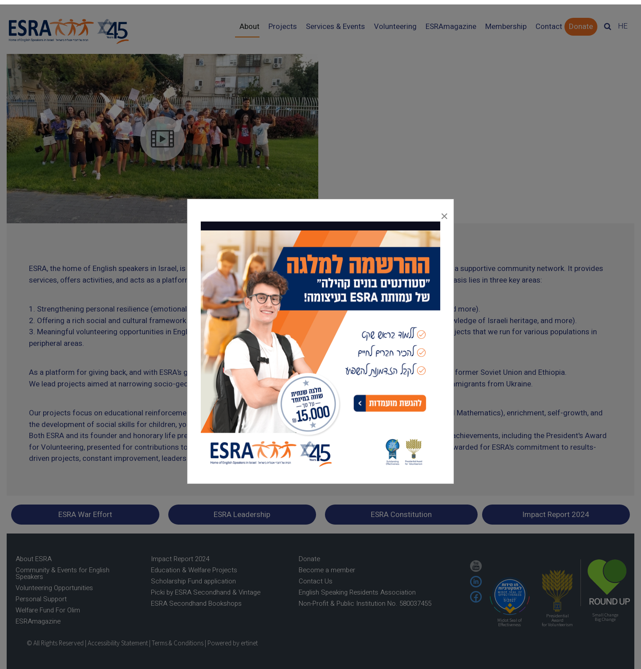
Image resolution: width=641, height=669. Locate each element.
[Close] (444, 214)
